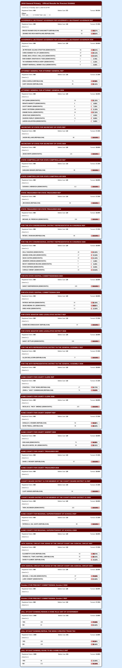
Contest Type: (39, 15)
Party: (23, 15)
